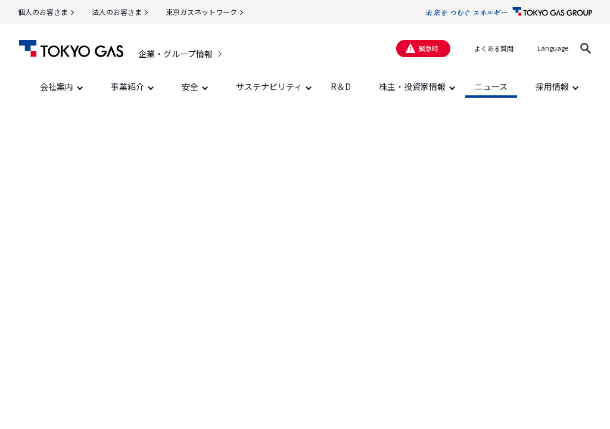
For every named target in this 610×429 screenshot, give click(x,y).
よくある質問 (493, 48)
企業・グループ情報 (175, 53)
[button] (585, 48)
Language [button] (552, 47)
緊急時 (428, 48)
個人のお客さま (43, 12)
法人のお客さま (117, 12)
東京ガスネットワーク (201, 12)
